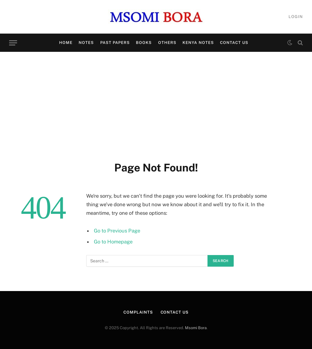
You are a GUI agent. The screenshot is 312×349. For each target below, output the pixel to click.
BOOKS (144, 42)
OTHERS (167, 42)
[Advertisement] (156, 105)
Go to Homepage (113, 242)
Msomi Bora (196, 328)
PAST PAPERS (115, 42)
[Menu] (13, 43)
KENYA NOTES (198, 42)
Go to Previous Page (117, 231)
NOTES (86, 42)
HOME (66, 42)
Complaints (138, 312)
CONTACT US (234, 42)
